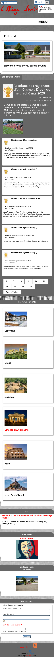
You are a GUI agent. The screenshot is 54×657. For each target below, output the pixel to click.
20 (36, 281)
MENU (43, 21)
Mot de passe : (9, 614)
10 (21, 281)
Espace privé (23, 647)
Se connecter (10, 3)
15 (28, 281)
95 (31, 286)
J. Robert (45, 97)
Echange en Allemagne (16, 430)
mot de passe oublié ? (12, 625)
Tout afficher (12, 292)
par (40, 97)
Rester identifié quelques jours (14, 631)
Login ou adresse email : (13, 608)
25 (44, 281)
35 (15, 286)
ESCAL (28, 656)
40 (23, 286)
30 (7, 286)
